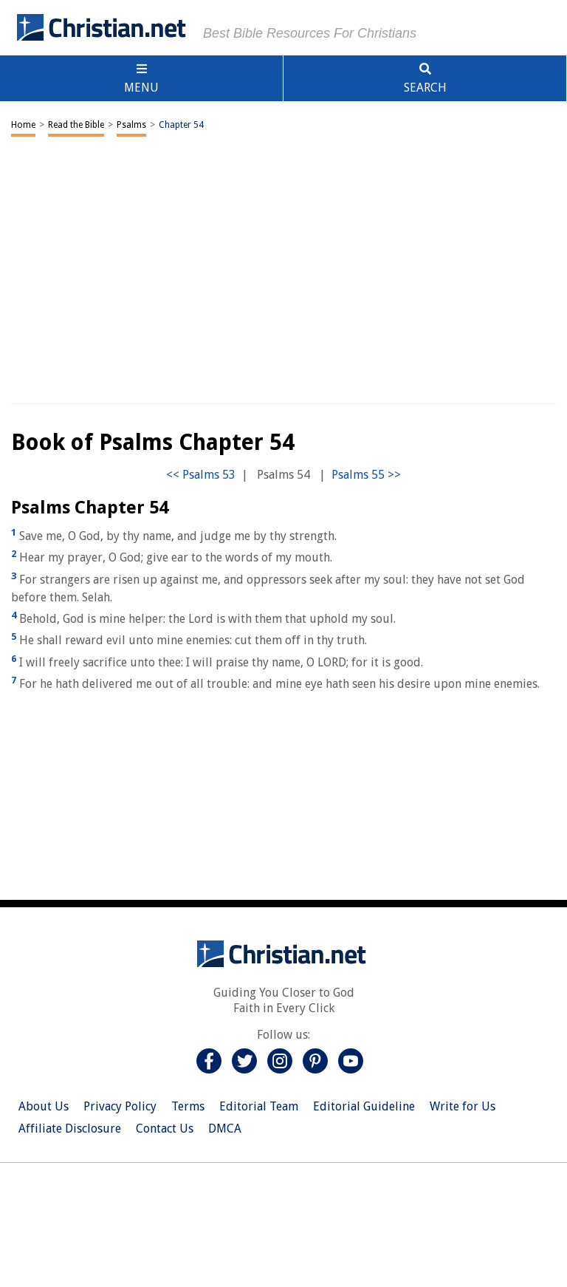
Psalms (131, 125)
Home (23, 125)
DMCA (224, 1129)
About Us (43, 1106)
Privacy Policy (120, 1106)
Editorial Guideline (364, 1106)
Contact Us (164, 1129)
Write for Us (462, 1106)
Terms (188, 1106)
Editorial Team (258, 1106)
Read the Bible (76, 125)
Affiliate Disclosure (69, 1129)
